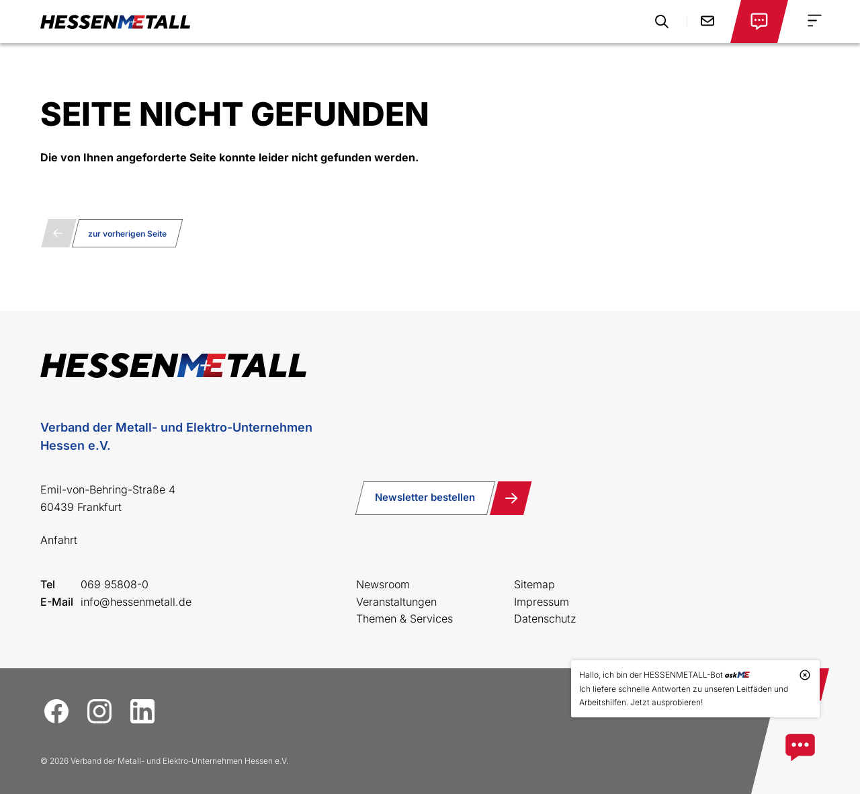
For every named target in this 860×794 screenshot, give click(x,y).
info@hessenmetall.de (136, 601)
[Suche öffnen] (661, 21)
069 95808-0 (114, 584)
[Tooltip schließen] (805, 675)
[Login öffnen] (759, 21)
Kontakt (707, 21)
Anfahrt (58, 540)
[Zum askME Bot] (800, 747)
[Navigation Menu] (815, 20)
